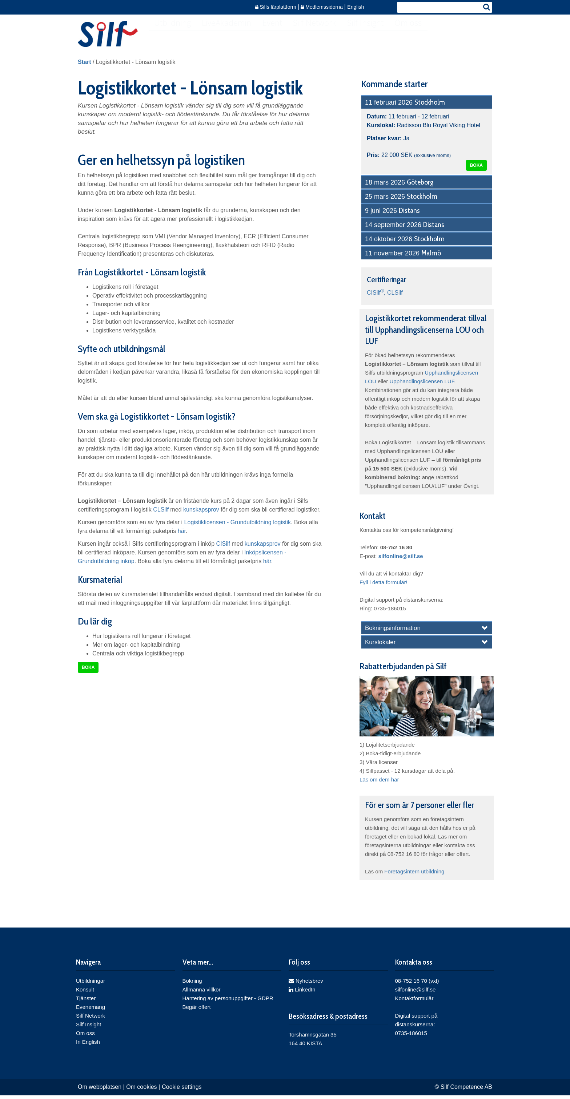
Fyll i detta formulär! (384, 589)
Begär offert (196, 1013)
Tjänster (86, 1005)
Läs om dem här (379, 786)
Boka (88, 673)
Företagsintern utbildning (414, 878)
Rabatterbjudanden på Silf (403, 672)
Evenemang (90, 1013)
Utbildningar (90, 987)
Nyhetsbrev (306, 987)
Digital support (412, 1022)
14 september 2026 (404, 231)
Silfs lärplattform (276, 7)
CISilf (223, 550)
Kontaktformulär (414, 1005)
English (355, 7)
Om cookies (141, 1093)
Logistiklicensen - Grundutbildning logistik (237, 529)
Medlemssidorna (322, 7)
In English (88, 1048)
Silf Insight (381, 34)
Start (84, 68)
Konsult (85, 996)
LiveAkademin (232, 34)
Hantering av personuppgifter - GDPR (227, 1005)
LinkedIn (302, 996)
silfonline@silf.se (400, 562)
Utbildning (174, 34)
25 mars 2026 (401, 203)
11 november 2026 (403, 259)
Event (281, 34)
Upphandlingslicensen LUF (422, 388)
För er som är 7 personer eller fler (419, 811)
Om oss (427, 34)
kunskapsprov (201, 516)
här (182, 537)
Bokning (192, 987)
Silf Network (327, 34)
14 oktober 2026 (405, 245)
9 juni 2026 (392, 217)
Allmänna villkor (201, 996)
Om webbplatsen (99, 1093)
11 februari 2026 (405, 109)
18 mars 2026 (399, 189)
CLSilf (161, 516)
